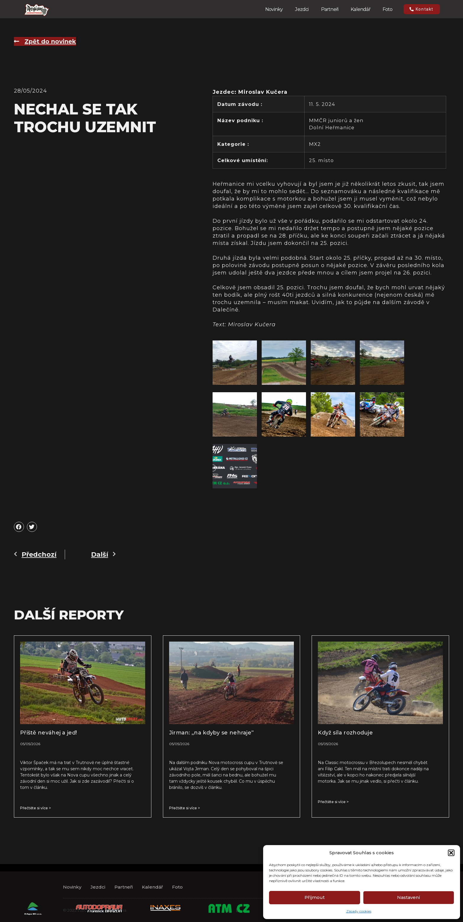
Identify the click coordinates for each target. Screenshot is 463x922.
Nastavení (408, 897)
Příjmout (315, 897)
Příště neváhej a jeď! (48, 732)
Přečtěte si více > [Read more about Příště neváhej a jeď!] (35, 808)
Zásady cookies (358, 911)
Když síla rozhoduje (345, 732)
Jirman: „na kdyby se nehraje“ (211, 732)
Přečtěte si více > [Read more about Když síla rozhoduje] (333, 802)
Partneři (330, 9)
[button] (451, 853)
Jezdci (301, 9)
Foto (388, 9)
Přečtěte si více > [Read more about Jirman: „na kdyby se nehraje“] (184, 808)
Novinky (274, 9)
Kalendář (360, 9)
